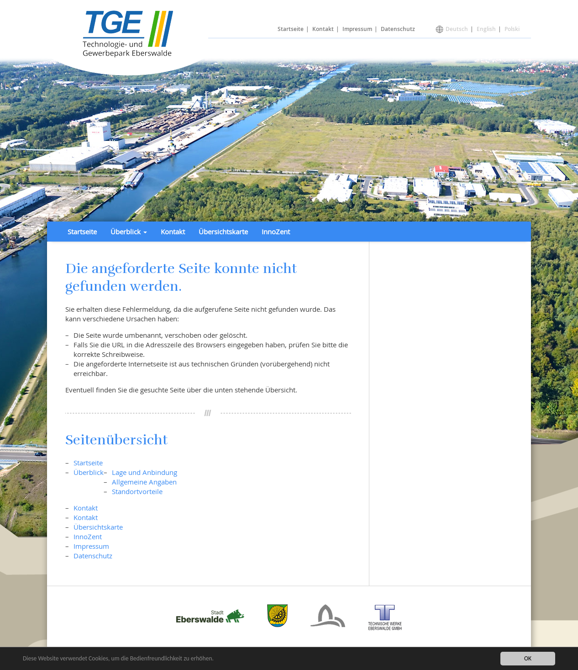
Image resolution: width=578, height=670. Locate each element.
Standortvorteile (137, 491)
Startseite (291, 29)
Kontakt (323, 29)
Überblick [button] (128, 231)
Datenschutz (398, 29)
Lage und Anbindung (144, 472)
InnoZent (276, 231)
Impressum (357, 29)
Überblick (89, 472)
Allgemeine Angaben (144, 481)
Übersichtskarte (223, 231)
